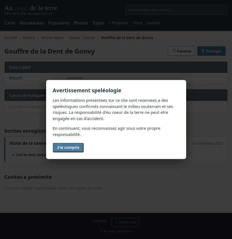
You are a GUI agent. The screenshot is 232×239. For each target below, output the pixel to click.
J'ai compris (68, 147)
